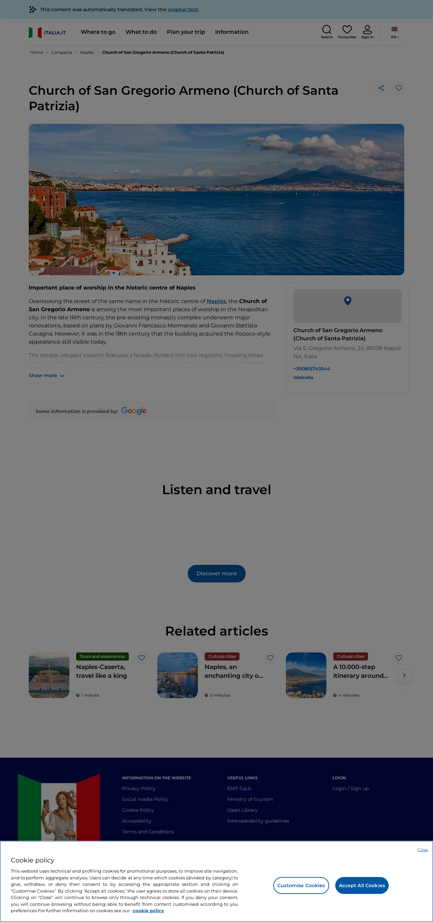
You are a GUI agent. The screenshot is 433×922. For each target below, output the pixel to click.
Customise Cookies (301, 885)
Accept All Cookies (362, 885)
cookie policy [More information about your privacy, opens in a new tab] (148, 910)
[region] (216, 881)
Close (422, 849)
